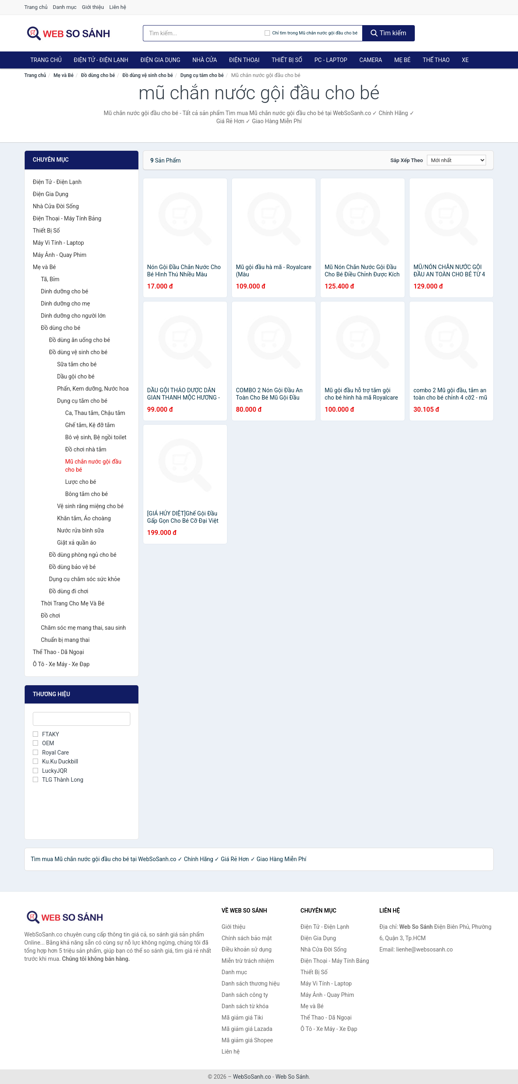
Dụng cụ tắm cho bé (202, 75)
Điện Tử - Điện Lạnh (101, 60)
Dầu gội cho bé (76, 376)
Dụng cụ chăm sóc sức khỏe (84, 579)
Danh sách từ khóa (245, 1006)
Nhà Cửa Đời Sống (56, 206)
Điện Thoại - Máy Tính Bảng (67, 218)
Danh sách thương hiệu (251, 983)
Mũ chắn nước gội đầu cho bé (93, 465)
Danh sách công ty (245, 995)
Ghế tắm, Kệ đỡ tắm (90, 425)
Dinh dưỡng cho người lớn (73, 315)
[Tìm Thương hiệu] (81, 719)
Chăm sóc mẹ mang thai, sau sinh (83, 627)
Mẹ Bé (402, 60)
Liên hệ (117, 7)
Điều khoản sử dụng (247, 949)
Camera (370, 60)
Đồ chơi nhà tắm (85, 449)
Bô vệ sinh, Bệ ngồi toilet (95, 437)
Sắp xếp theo (407, 160)
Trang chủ (35, 7)
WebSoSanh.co (252, 1076)
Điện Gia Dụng (160, 60)
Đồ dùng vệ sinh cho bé (148, 75)
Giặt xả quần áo (76, 542)
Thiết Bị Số (287, 60)
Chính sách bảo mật (247, 938)
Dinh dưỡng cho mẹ (65, 303)
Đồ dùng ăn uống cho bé (79, 340)
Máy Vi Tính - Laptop (58, 242)
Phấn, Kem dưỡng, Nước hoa (93, 388)
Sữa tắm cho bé (77, 364)
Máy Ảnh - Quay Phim (59, 255)
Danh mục (65, 7)
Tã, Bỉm (50, 279)
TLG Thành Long (58, 779)
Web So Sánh (292, 1076)
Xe (465, 60)
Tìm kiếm (388, 33)
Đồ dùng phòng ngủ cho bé (83, 555)
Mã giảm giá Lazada (247, 1029)
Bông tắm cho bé (86, 494)
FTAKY (46, 734)
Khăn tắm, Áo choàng (84, 518)
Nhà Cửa (204, 60)
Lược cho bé (80, 482)
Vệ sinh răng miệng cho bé (90, 506)
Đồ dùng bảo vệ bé (72, 567)
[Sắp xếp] (456, 160)
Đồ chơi (50, 615)
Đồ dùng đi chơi (68, 591)
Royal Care (51, 752)
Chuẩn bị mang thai (65, 640)
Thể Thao (436, 60)
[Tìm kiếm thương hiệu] (204, 33)
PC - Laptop (330, 60)
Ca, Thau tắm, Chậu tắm (95, 413)
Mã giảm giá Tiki (242, 1017)
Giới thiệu (93, 7)
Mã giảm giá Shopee (247, 1040)
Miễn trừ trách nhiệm (248, 961)
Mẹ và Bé (63, 75)
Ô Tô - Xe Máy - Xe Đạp (61, 664)
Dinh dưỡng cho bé (64, 291)
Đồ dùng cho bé (98, 75)
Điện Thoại (244, 60)
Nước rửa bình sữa (80, 530)
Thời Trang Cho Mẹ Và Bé (72, 603)
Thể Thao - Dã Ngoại (58, 652)
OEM (43, 743)
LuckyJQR (50, 771)
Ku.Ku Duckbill (55, 761)
